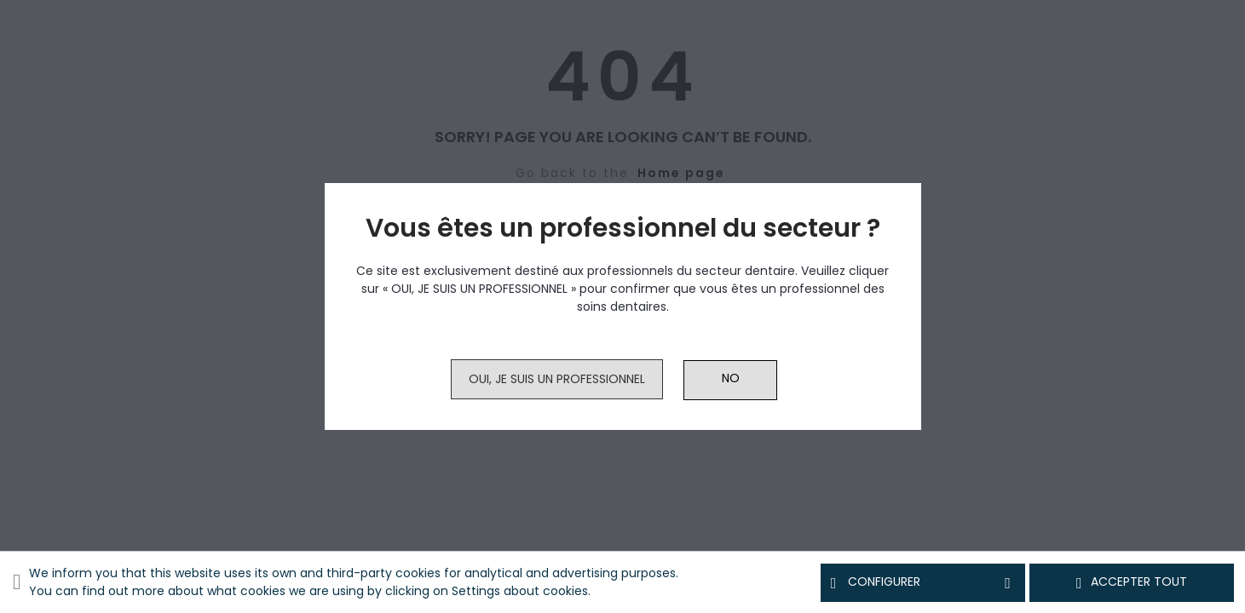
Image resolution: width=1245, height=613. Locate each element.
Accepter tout (1131, 582)
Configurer (923, 582)
